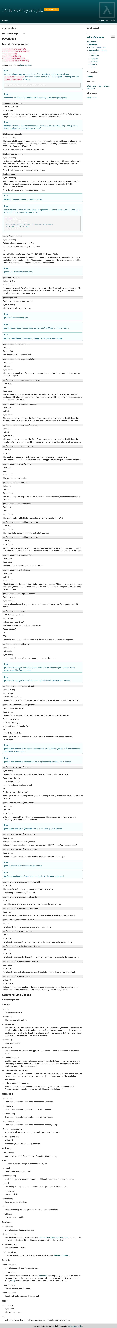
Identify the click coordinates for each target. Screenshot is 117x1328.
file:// (13, 1281)
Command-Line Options (98, 50)
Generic (93, 53)
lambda (90, 77)
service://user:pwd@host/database (53, 1237)
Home (4, 21)
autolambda (91, 42)
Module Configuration (97, 47)
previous (101, 21)
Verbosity (94, 59)
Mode (92, 67)
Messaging (94, 56)
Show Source (92, 98)
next (108, 21)
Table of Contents (95, 37)
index (113, 21)
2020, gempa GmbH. (75, 1326)
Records (93, 64)
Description (93, 44)
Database (94, 62)
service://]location (62, 1255)
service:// (43, 1276)
